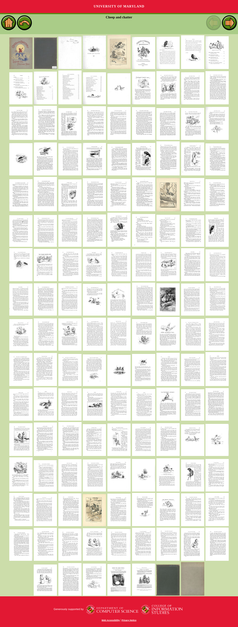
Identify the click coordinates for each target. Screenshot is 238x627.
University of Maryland (119, 6)
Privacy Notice (129, 620)
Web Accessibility (111, 620)
